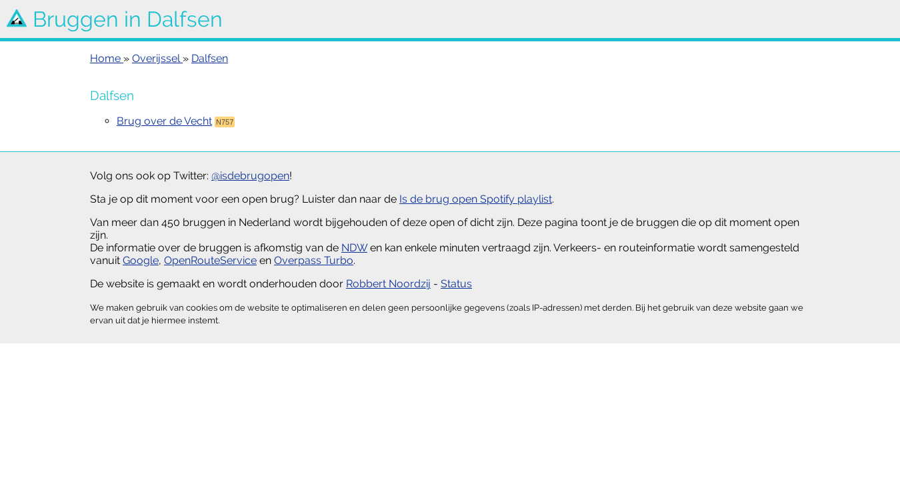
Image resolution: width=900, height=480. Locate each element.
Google (141, 260)
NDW (354, 247)
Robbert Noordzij (388, 283)
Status (456, 283)
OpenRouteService (210, 260)
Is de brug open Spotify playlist (475, 199)
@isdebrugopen (250, 175)
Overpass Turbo (313, 260)
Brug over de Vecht (164, 121)
